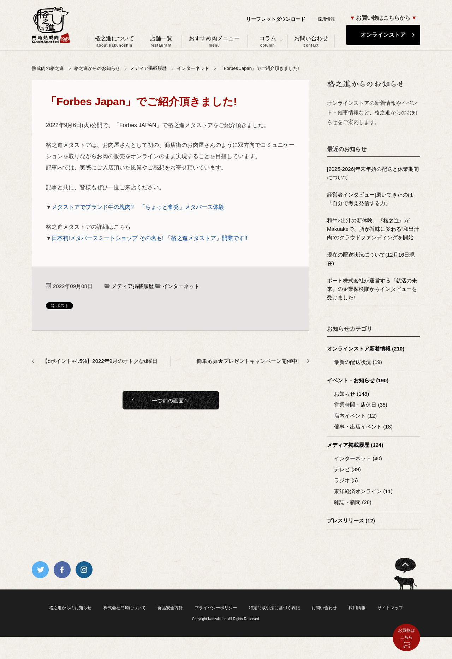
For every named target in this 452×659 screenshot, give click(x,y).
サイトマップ (390, 607)
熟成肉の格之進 (48, 68)
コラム (267, 41)
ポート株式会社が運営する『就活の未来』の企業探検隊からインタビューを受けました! (372, 288)
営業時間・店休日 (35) (360, 405)
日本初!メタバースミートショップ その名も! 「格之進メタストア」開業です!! (150, 238)
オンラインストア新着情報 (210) (365, 349)
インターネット (193, 68)
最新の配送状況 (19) (358, 362)
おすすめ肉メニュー (214, 41)
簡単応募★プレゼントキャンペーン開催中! (248, 361)
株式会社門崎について (124, 607)
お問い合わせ (311, 41)
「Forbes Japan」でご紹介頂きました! (259, 68)
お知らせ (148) (351, 394)
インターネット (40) (358, 458)
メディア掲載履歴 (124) (355, 445)
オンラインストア (383, 35)
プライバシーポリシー (216, 607)
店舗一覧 (161, 41)
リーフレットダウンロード (275, 19)
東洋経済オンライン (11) (363, 491)
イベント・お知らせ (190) (357, 380)
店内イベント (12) (355, 416)
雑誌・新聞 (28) (352, 502)
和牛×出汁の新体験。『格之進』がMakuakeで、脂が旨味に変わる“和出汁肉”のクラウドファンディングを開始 (373, 228)
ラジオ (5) (346, 480)
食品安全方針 (170, 607)
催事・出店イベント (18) (363, 427)
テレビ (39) (347, 469)
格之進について (114, 41)
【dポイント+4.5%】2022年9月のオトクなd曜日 (99, 361)
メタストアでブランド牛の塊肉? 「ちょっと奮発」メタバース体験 (138, 207)
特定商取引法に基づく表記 (274, 607)
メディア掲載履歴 (148, 68)
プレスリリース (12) (351, 520)
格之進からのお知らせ (97, 68)
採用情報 (326, 19)
